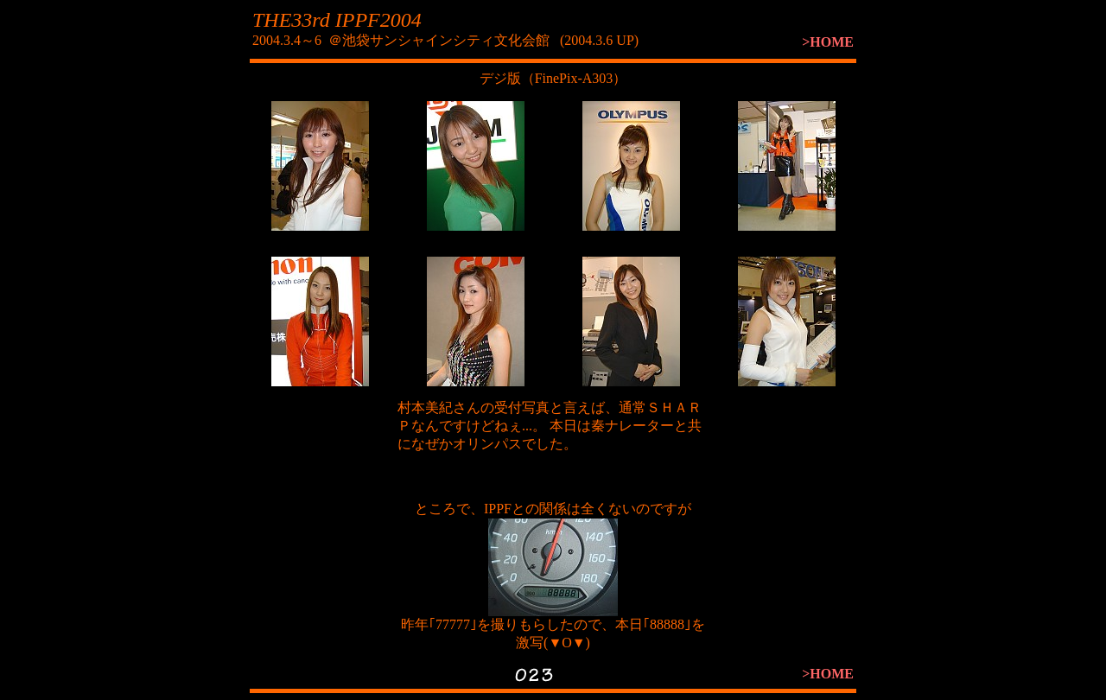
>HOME (828, 42)
